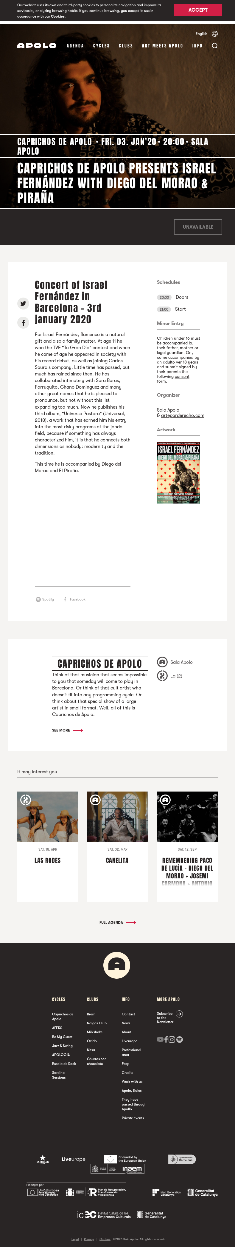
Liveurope (129, 1038)
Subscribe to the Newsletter (165, 1015)
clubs (126, 43)
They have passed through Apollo (134, 1102)
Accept (198, 11)
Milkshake (94, 1029)
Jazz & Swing (62, 1043)
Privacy (89, 1236)
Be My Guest (62, 1034)
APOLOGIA (61, 1052)
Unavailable (198, 224)
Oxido (92, 1038)
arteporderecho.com (182, 412)
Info (197, 43)
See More (67, 728)
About (126, 1029)
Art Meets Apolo (162, 43)
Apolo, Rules (131, 1088)
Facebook (77, 597)
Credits (127, 1070)
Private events (133, 1115)
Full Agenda (117, 920)
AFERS (57, 1025)
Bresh (91, 1011)
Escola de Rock (64, 1061)
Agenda (75, 43)
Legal (75, 1236)
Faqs (125, 1061)
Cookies (58, 16)
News (126, 1020)
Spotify (48, 597)
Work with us (132, 1079)
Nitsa (91, 1047)
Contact (128, 1011)
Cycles (101, 43)
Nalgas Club (97, 1020)
